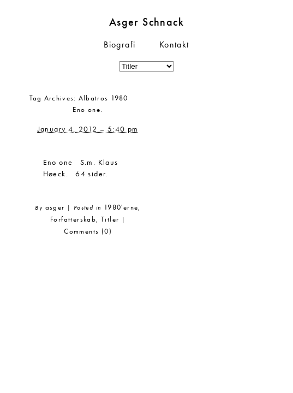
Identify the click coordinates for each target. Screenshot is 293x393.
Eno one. (88, 109)
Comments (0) (88, 231)
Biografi (119, 44)
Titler (110, 219)
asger (55, 207)
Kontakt (174, 44)
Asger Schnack (146, 22)
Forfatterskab (73, 219)
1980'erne (121, 207)
